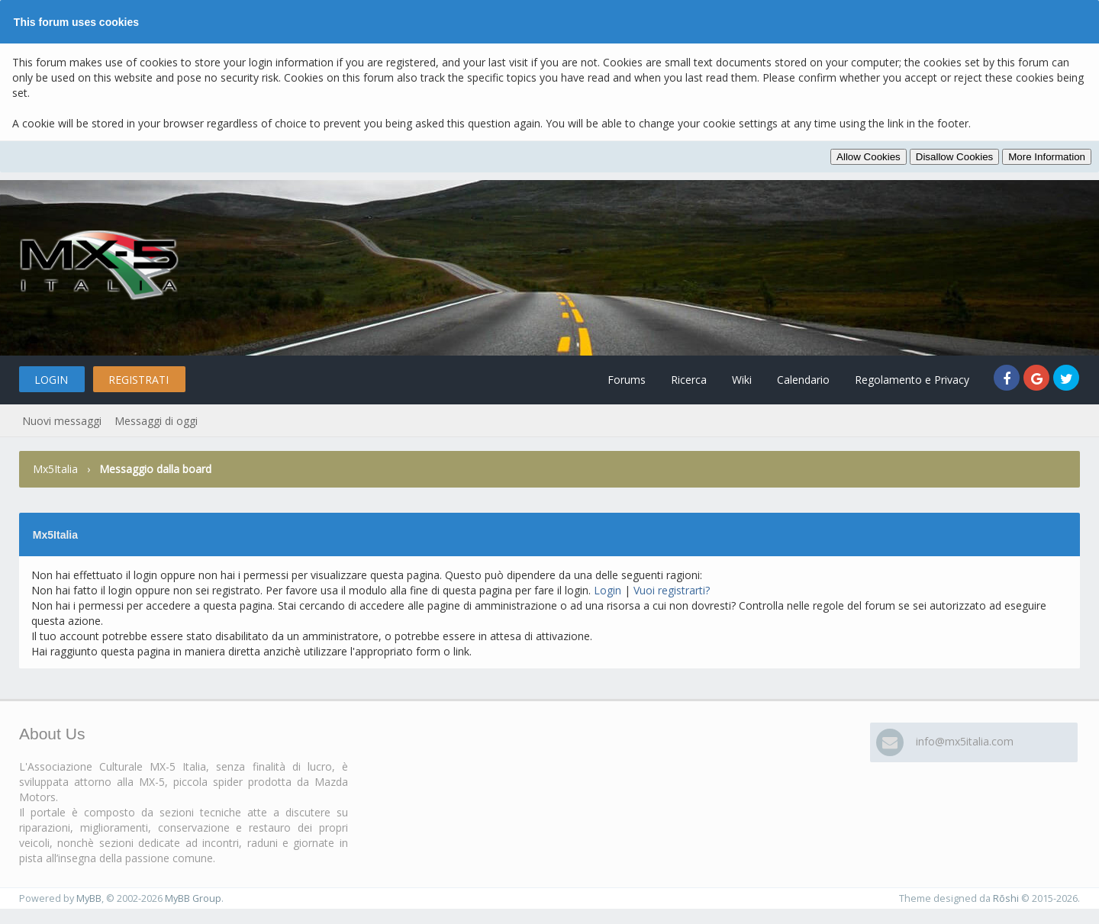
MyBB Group (193, 898)
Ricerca (689, 379)
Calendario (803, 379)
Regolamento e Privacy (912, 379)
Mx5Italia (55, 469)
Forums (627, 379)
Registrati (138, 379)
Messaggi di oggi (156, 421)
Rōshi (1006, 898)
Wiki (742, 379)
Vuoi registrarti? (671, 590)
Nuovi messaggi (62, 421)
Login (51, 379)
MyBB (89, 898)
